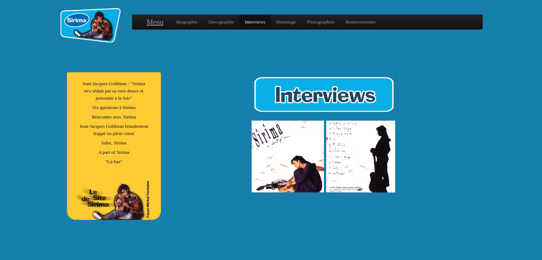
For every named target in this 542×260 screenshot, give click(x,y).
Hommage (286, 22)
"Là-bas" (113, 161)
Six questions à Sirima (114, 107)
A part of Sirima (113, 152)
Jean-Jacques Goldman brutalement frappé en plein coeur (114, 130)
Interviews (255, 22)
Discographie (221, 22)
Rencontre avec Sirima (114, 117)
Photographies (320, 22)
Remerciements (361, 22)
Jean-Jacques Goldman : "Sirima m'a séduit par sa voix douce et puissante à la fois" (113, 91)
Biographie (186, 22)
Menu (155, 22)
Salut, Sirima (114, 143)
